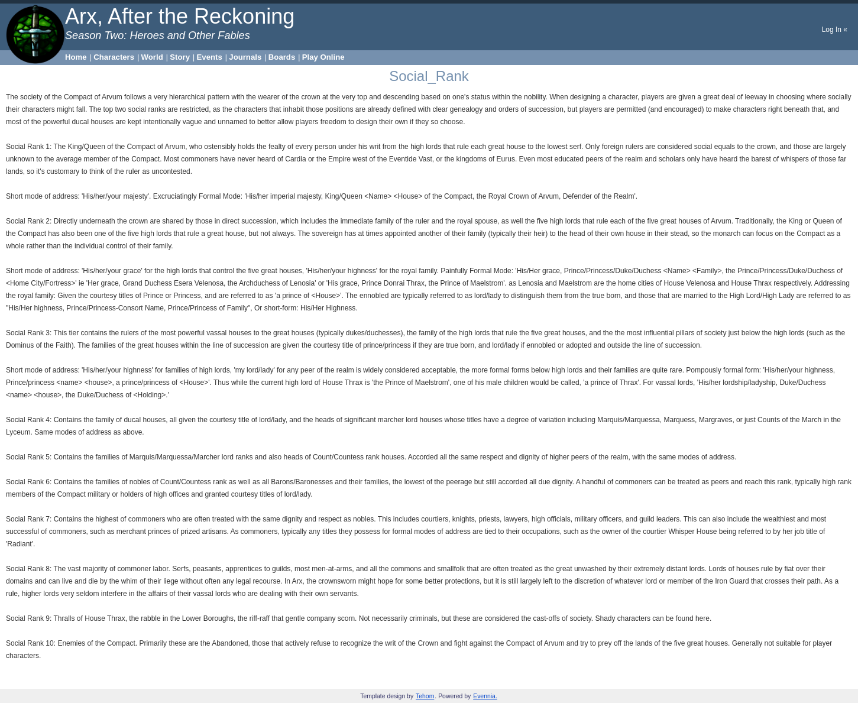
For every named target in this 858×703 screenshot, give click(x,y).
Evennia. (485, 696)
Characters (113, 57)
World (152, 57)
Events (209, 57)
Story (180, 57)
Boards (281, 57)
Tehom (425, 696)
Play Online (323, 57)
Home (76, 57)
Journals (245, 57)
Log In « (834, 29)
